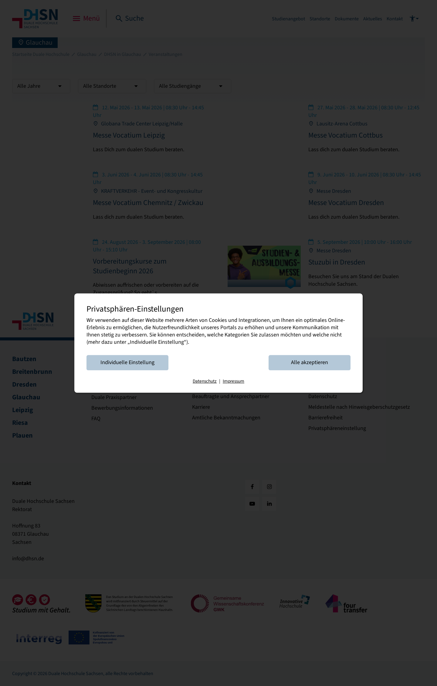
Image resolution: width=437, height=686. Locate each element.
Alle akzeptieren (309, 362)
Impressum (233, 381)
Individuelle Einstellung (127, 362)
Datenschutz (205, 381)
